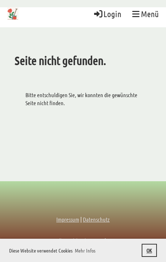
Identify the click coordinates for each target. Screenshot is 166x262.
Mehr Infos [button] (85, 250)
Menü (145, 13)
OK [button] (149, 250)
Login (107, 13)
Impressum (67, 219)
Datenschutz (96, 219)
